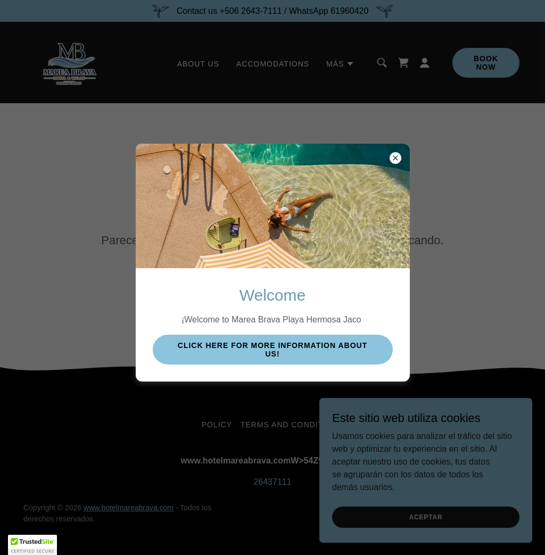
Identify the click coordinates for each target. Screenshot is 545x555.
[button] (32, 545)
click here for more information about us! (272, 349)
